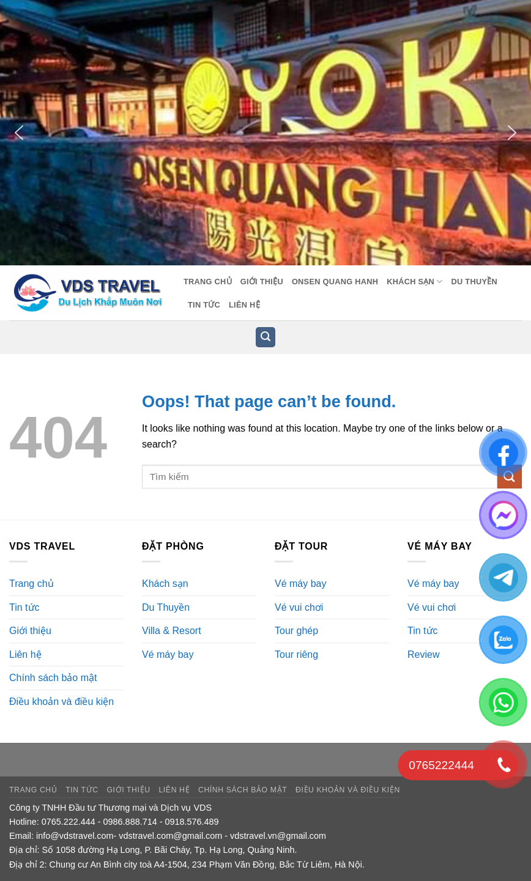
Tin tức (204, 304)
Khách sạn (414, 281)
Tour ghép (296, 630)
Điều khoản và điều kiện (61, 701)
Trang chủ (208, 281)
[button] (19, 132)
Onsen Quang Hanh (335, 281)
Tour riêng (296, 654)
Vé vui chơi (299, 607)
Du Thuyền (474, 281)
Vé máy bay (167, 654)
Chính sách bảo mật (53, 678)
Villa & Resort (171, 630)
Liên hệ (244, 304)
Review (423, 654)
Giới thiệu (261, 281)
